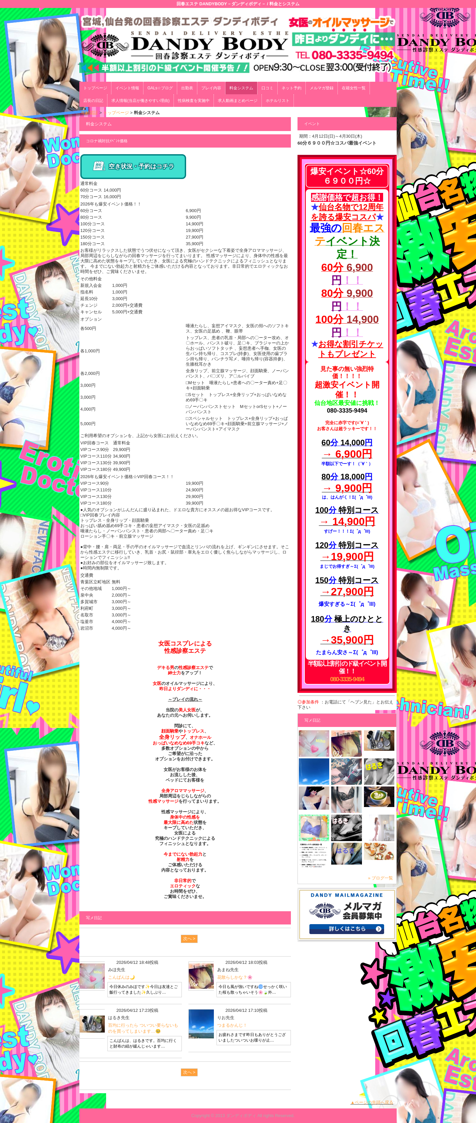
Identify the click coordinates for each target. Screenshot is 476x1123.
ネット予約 (291, 88)
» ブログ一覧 (380, 878)
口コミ (267, 88)
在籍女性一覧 (354, 88)
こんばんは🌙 (121, 977)
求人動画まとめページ (238, 100)
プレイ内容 (211, 88)
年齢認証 (89, 112)
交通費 (86, 575)
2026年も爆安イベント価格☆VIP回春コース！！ (127, 476)
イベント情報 (127, 88)
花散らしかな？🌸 (235, 977)
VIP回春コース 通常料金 (105, 442)
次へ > (189, 938)
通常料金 (89, 183)
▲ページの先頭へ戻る (371, 1102)
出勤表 (187, 88)
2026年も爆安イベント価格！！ (110, 204)
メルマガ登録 (322, 88)
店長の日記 (93, 100)
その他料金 (91, 278)
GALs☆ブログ (160, 88)
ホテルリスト (278, 100)
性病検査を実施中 (194, 100)
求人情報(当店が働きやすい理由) (140, 100)
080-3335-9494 (347, 679)
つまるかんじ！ (232, 1025)
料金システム (241, 88)
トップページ (95, 88)
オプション (91, 319)
